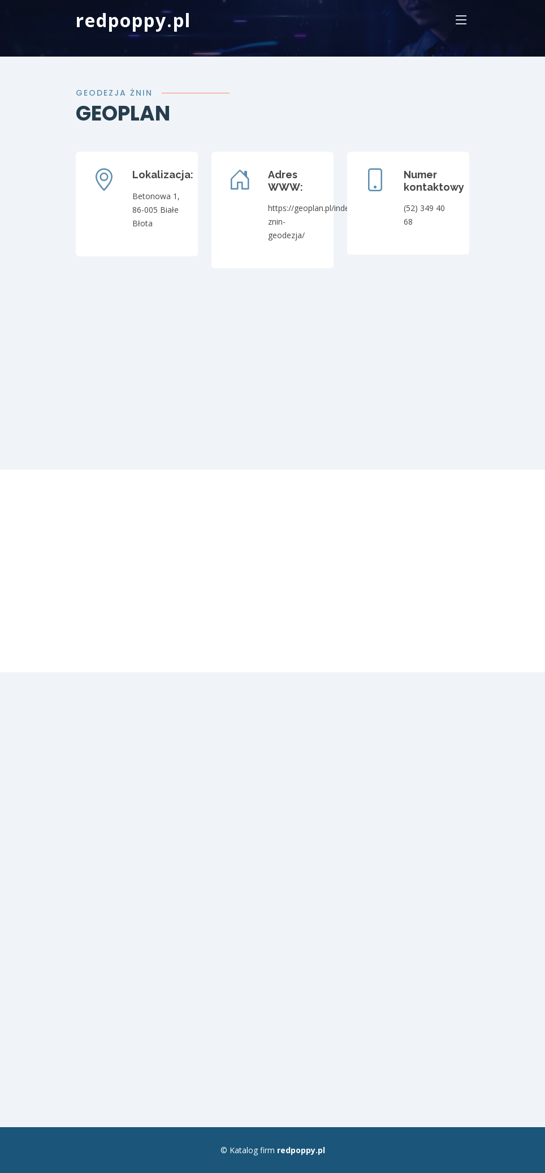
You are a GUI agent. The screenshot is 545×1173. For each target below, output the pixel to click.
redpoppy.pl (133, 20)
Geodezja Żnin (114, 92)
